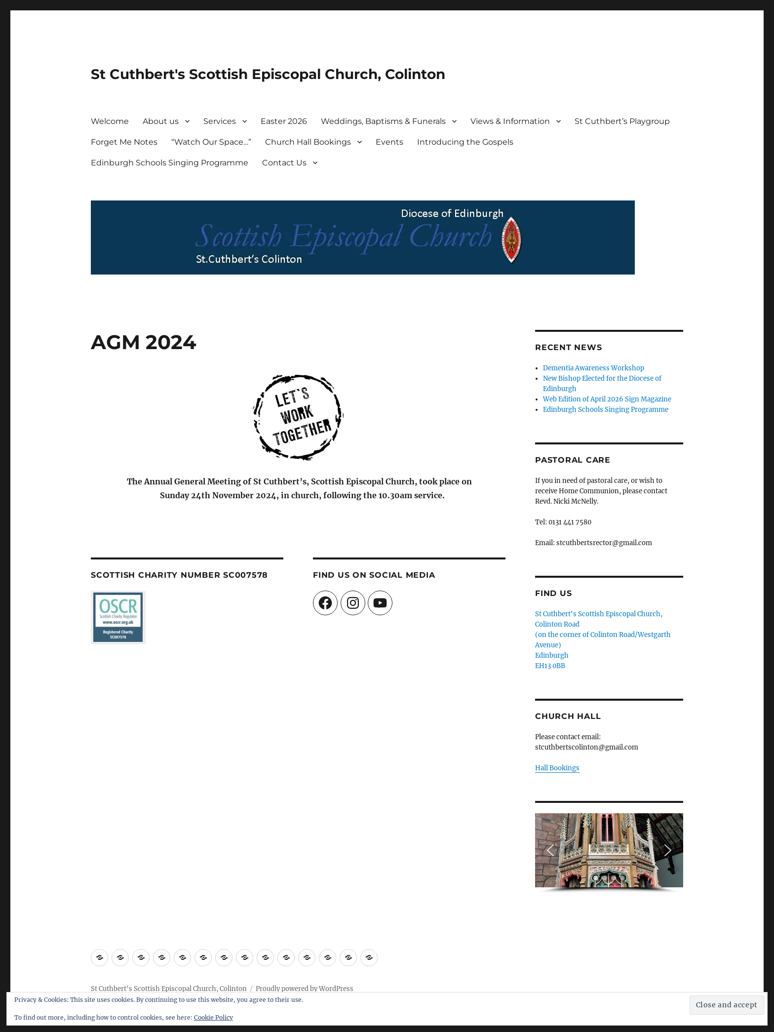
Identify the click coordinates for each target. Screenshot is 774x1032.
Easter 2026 (284, 121)
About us (161, 121)
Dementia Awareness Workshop (593, 368)
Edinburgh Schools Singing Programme (169, 162)
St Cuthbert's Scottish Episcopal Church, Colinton (268, 74)
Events (389, 142)
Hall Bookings (557, 768)
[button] (550, 850)
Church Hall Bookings (308, 142)
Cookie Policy (213, 1017)
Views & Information (510, 121)
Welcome (110, 121)
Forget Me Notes (124, 142)
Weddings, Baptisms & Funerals (383, 121)
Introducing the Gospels (465, 142)
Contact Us (284, 162)
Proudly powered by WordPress (304, 989)
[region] (609, 853)
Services (219, 121)
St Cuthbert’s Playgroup (622, 121)
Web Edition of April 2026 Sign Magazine (607, 399)
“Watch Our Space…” (211, 142)
